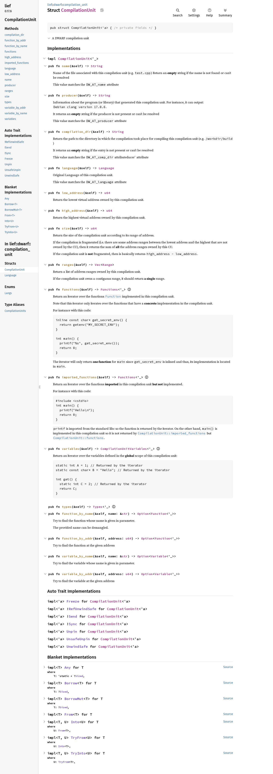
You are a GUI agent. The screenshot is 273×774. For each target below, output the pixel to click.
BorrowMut (74, 698)
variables (70, 449)
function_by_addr (77, 538)
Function (158, 514)
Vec (98, 265)
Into (75, 722)
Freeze (73, 601)
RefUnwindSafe (82, 609)
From (68, 714)
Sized (79, 676)
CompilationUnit (74, 58)
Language (106, 168)
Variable (158, 556)
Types (97, 507)
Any (67, 667)
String (96, 66)
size (66, 228)
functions (70, 289)
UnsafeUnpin (78, 639)
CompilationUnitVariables (124, 449)
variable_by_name (77, 556)
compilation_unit (75, 5)
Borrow (70, 683)
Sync (73, 624)
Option (143, 514)
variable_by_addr (77, 574)
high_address (73, 210)
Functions (109, 289)
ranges (67, 265)
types (67, 507)
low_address (72, 193)
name (66, 66)
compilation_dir (76, 132)
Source (228, 667)
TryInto (78, 753)
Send (73, 616)
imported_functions (79, 377)
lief (49, 5)
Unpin (72, 631)
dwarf (57, 5)
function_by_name (77, 514)
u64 (107, 193)
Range (107, 265)
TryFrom (78, 737)
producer (69, 95)
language (69, 168)
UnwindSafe (77, 646)
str (125, 514)
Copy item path (102, 10)
